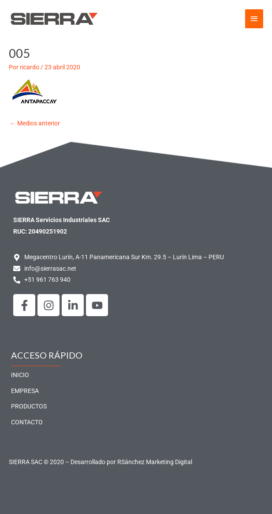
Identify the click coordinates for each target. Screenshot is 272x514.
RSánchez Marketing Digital (154, 461)
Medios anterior (35, 123)
